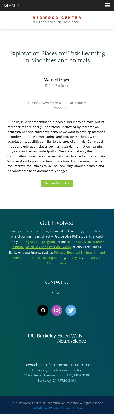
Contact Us (57, 282)
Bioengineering (54, 258)
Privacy (77, 407)
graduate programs (42, 242)
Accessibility (39, 407)
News (57, 293)
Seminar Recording (57, 183)
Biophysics (74, 258)
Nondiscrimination (60, 407)
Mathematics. (57, 263)
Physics (59, 252)
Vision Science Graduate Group (48, 247)
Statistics (90, 258)
